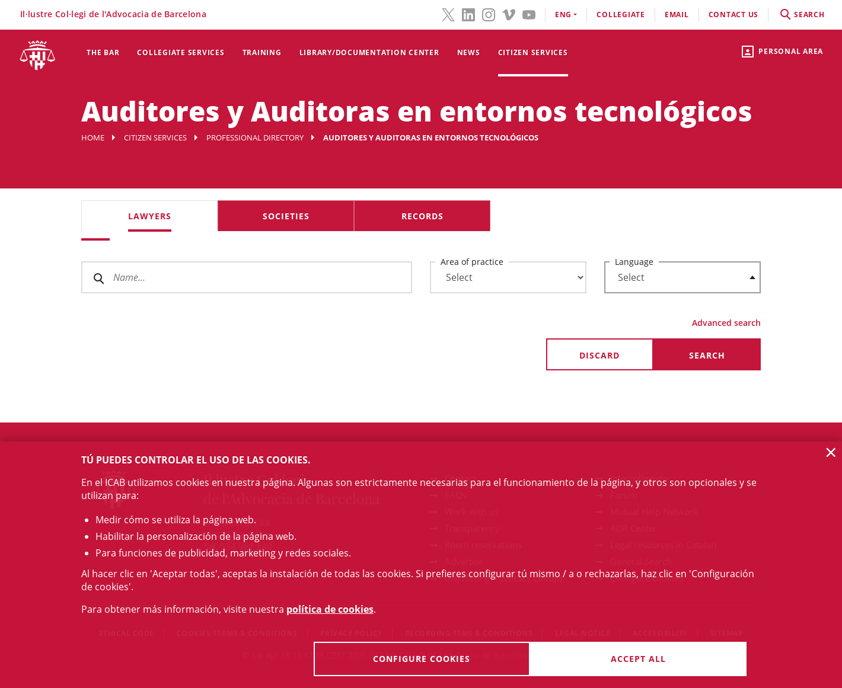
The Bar (103, 52)
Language (634, 261)
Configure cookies (421, 658)
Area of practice (472, 261)
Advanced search (726, 322)
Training (262, 52)
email (677, 14)
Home (92, 137)
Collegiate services (180, 52)
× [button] (831, 452)
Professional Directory (255, 137)
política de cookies (330, 609)
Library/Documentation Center (369, 52)
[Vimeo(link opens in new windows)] (508, 13)
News (468, 52)
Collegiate (621, 14)
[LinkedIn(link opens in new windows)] (468, 13)
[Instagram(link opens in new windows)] (488, 13)
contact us (734, 14)
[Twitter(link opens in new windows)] (448, 13)
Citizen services (533, 52)
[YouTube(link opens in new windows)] (528, 13)
